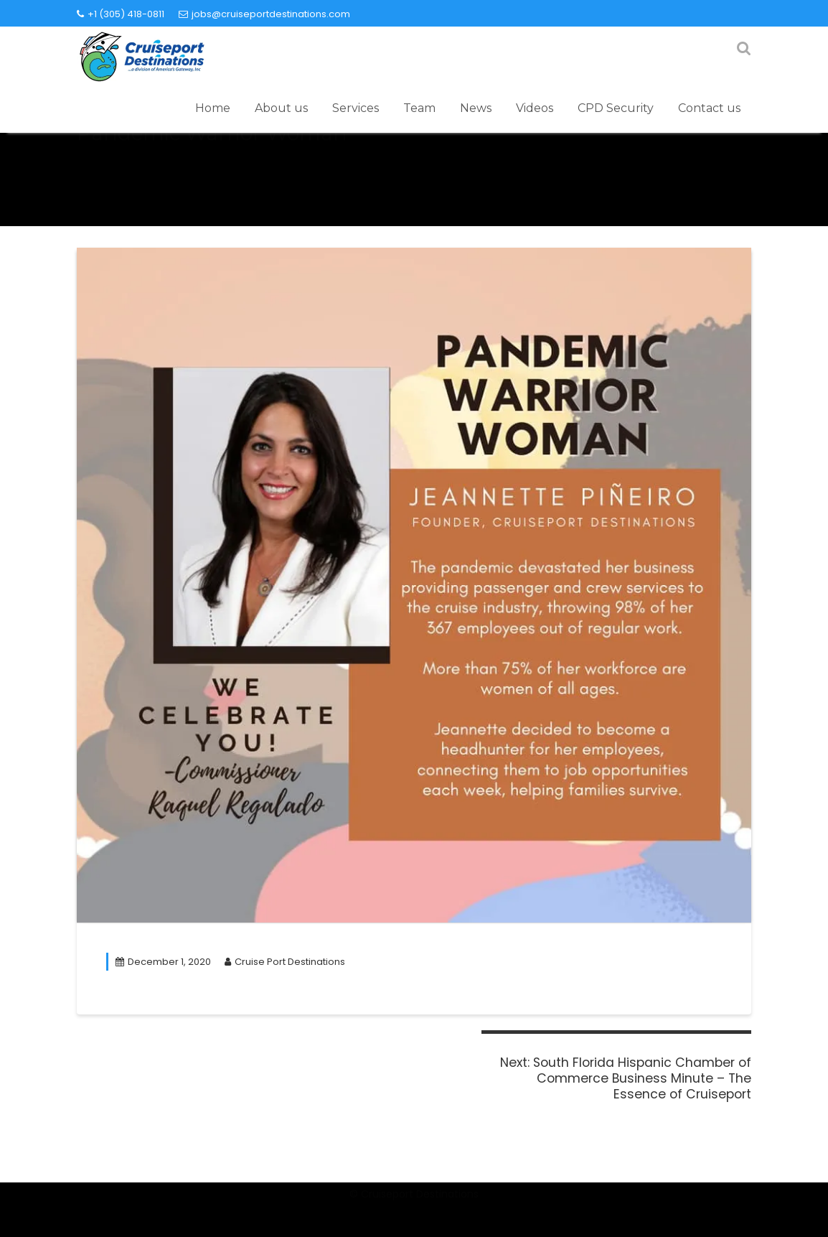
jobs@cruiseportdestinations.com (264, 14)
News (475, 108)
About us (281, 108)
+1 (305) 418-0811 (120, 14)
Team (419, 108)
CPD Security (616, 108)
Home (212, 108)
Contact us (709, 108)
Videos (534, 108)
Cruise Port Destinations (285, 961)
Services (355, 108)
